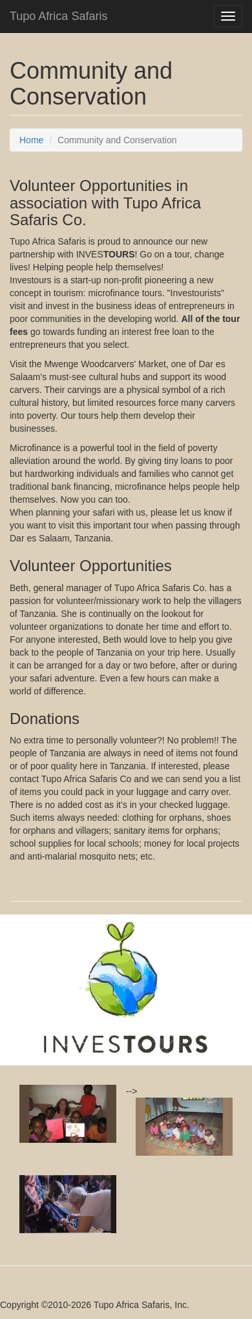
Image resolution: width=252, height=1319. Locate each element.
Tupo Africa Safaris (58, 16)
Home (31, 140)
